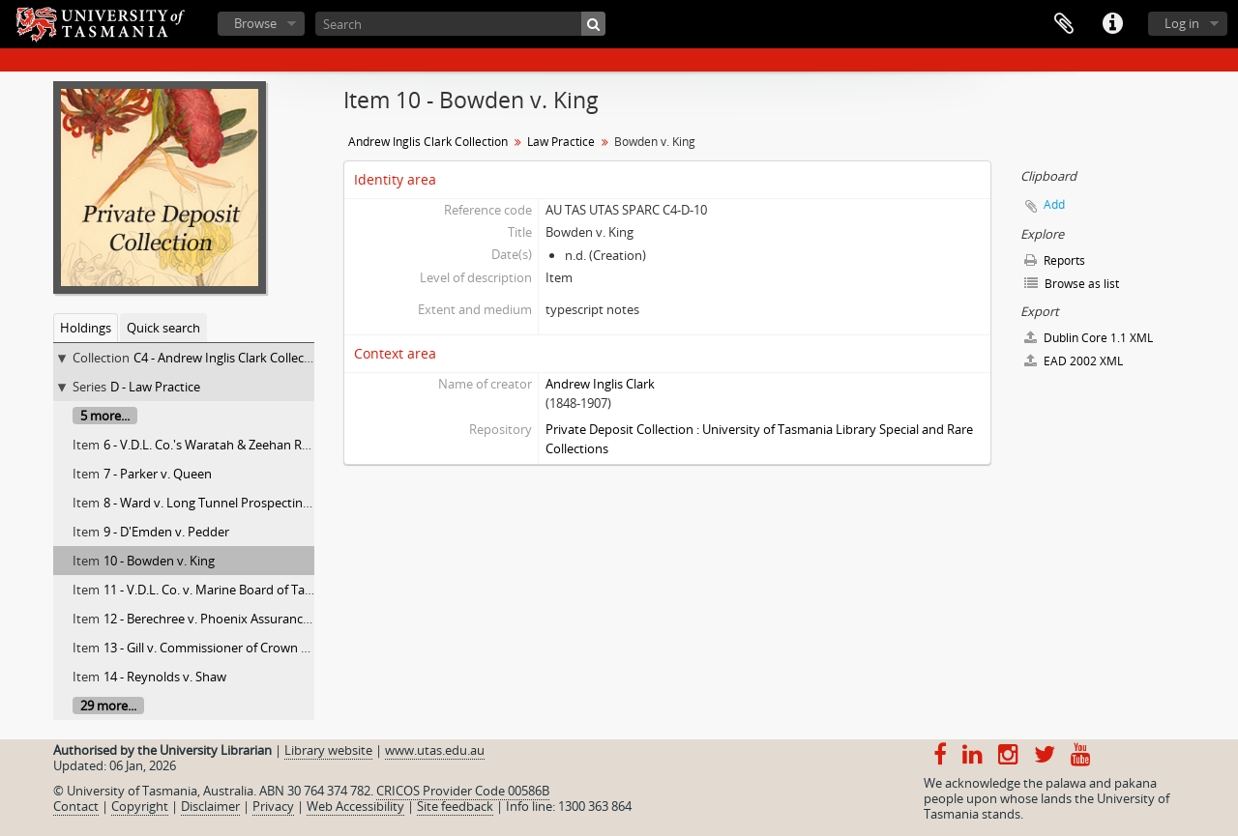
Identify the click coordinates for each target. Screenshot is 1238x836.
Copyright (139, 806)
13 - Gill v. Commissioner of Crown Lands (219, 647)
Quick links (1112, 24)
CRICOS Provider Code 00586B (462, 790)
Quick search (163, 327)
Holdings (85, 327)
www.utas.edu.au (435, 750)
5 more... (105, 415)
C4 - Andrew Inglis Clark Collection (230, 357)
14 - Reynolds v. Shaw (164, 676)
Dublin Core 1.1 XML (1088, 338)
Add (1054, 204)
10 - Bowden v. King (159, 560)
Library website (328, 750)
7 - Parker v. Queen (157, 473)
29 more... (108, 705)
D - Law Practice (155, 386)
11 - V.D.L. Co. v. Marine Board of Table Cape (228, 589)
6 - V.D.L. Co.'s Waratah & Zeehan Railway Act (231, 444)
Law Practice (561, 141)
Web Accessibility (355, 806)
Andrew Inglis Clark (600, 383)
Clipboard (1064, 24)
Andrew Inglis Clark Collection (428, 141)
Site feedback (455, 806)
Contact (76, 806)
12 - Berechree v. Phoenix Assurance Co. (217, 618)
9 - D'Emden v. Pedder (166, 531)
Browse (255, 23)
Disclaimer (210, 806)
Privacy (273, 806)
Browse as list (1071, 283)
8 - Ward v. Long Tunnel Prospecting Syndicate (235, 502)
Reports (1054, 260)
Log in (1181, 23)
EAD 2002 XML (1073, 361)
